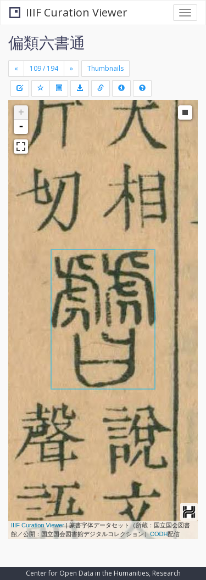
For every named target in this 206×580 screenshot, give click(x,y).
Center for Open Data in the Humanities (87, 573)
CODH (159, 534)
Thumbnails (105, 68)
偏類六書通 (46, 42)
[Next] (71, 68)
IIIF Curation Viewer (68, 12)
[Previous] (16, 68)
